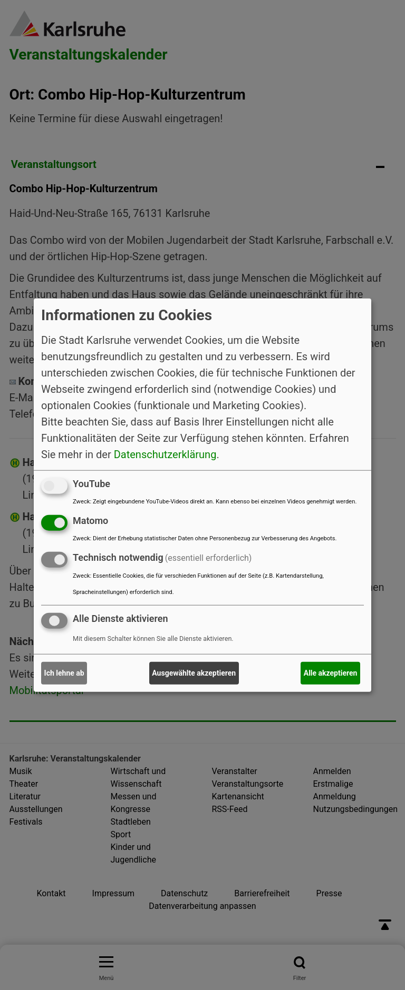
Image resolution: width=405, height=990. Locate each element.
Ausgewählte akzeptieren (194, 673)
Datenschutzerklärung (165, 454)
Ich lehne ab (64, 673)
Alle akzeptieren (331, 673)
